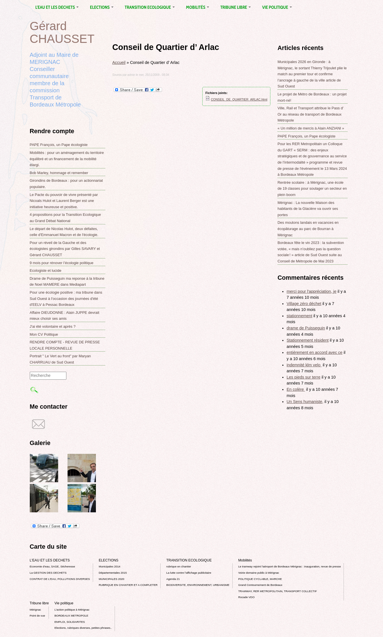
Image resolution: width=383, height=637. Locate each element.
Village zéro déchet (304, 303)
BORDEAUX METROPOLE (71, 615)
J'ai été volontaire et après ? (53, 326)
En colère (296, 389)
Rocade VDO (246, 597)
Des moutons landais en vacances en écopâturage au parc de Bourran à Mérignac (307, 228)
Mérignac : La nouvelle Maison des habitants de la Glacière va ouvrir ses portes (307, 209)
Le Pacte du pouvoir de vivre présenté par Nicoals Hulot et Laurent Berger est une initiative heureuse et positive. (64, 201)
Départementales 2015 (113, 572)
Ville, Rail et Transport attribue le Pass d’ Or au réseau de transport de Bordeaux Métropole (310, 114)
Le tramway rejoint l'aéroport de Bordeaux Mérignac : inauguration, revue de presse (289, 566)
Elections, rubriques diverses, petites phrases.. (83, 627)
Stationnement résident (308, 340)
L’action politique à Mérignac (71, 609)
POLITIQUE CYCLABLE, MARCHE (260, 578)
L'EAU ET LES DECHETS (57, 7)
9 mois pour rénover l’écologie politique (62, 263)
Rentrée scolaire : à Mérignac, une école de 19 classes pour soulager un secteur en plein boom (312, 188)
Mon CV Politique (44, 334)
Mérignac (35, 609)
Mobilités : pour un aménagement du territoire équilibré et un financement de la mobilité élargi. (67, 159)
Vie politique (277, 7)
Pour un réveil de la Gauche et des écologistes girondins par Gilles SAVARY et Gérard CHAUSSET (65, 249)
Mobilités (197, 7)
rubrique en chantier (178, 566)
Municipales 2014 (109, 566)
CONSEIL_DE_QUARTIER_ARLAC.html (239, 99)
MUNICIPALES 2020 (111, 578)
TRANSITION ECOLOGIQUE (150, 7)
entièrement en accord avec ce (314, 352)
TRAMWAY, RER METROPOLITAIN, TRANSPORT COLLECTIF (277, 591)
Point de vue (37, 615)
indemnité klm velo (304, 365)
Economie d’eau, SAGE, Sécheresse (52, 566)
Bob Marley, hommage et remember (59, 173)
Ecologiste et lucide (46, 270)
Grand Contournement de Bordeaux (260, 584)
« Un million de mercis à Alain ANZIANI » (310, 128)
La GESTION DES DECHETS (48, 572)
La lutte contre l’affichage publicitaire (188, 572)
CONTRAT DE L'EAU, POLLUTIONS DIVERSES (60, 578)
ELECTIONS (101, 7)
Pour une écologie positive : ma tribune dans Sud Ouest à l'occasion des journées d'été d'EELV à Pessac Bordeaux (66, 298)
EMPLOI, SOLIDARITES (69, 621)
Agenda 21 (173, 578)
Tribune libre (235, 7)
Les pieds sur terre (303, 377)
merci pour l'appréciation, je (311, 291)
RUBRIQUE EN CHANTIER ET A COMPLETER (128, 584)
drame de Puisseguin (306, 328)
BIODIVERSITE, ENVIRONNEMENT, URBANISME (197, 584)
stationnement (299, 316)
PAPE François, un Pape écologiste (59, 145)
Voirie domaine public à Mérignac (258, 572)
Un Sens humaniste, (305, 401)
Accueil (118, 62)
